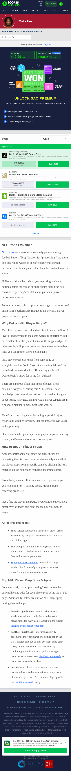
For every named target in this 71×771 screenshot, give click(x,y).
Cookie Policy (46, 702)
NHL (55, 10)
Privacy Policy (22, 696)
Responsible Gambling (19, 707)
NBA (25, 10)
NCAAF (15, 10)
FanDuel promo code (50, 656)
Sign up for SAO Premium (24, 562)
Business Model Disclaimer (49, 707)
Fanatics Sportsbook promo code (27, 625)
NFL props (8, 252)
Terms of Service (26, 702)
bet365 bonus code (24, 682)
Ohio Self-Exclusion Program (35, 758)
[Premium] (61, 5)
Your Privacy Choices (45, 696)
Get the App (51, 4)
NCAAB (35, 10)
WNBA (65, 10)
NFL (5, 10)
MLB (46, 10)
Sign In (47, 44)
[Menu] (67, 4)
